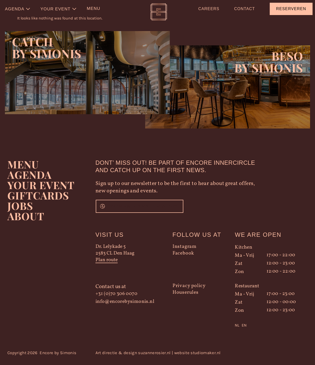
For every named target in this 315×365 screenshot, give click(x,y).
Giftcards (38, 199)
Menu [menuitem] (93, 8)
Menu (23, 168)
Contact (244, 9)
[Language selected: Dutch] (268, 329)
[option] (244, 329)
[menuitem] (18, 9)
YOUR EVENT (41, 189)
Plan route (106, 264)
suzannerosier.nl (154, 356)
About (25, 220)
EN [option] (244, 329)
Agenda (29, 178)
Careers (209, 9)
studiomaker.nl (205, 356)
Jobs (20, 209)
